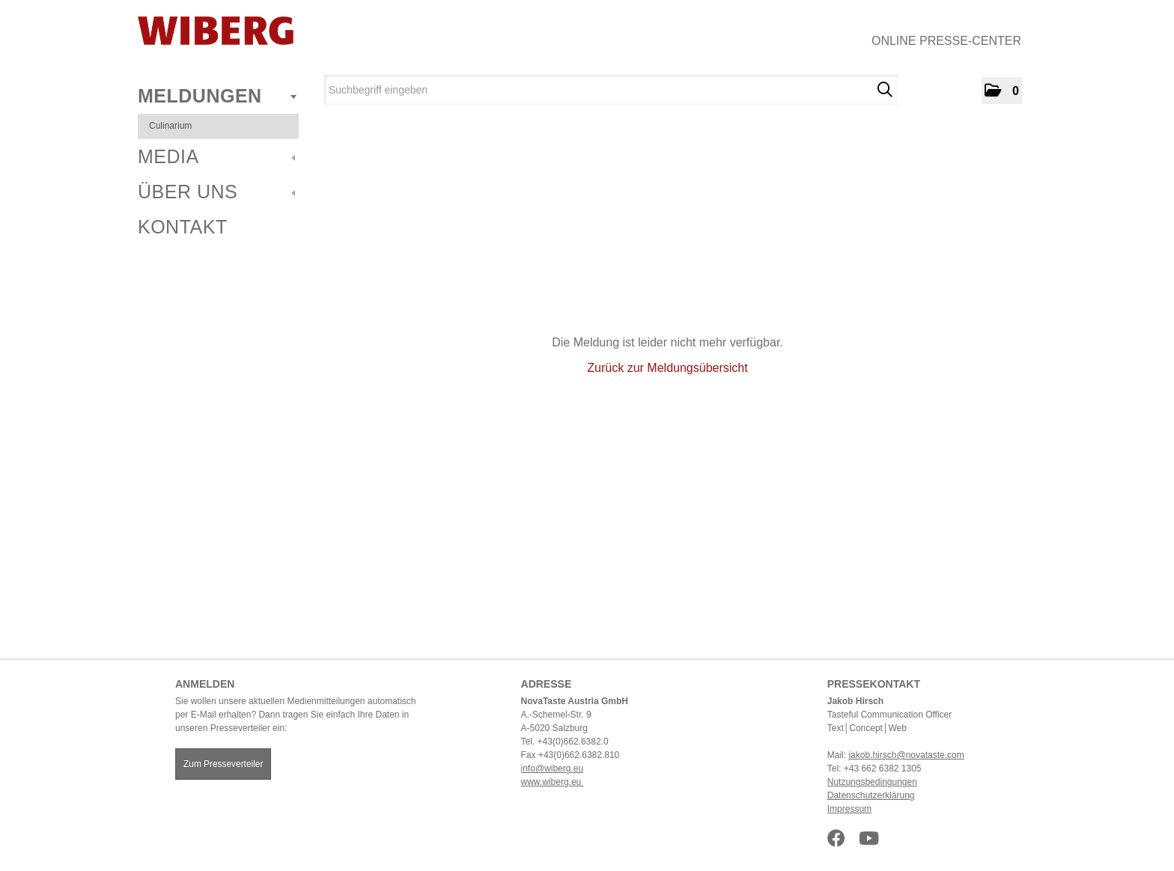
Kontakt (183, 226)
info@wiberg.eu (552, 768)
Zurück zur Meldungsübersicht (667, 367)
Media (216, 156)
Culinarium (170, 125)
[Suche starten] (885, 90)
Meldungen (217, 95)
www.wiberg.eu (552, 782)
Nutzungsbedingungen (872, 782)
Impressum (849, 809)
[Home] (216, 30)
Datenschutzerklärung (871, 795)
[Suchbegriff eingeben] (611, 90)
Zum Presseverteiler (223, 764)
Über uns (216, 191)
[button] (1002, 90)
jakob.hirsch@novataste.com (906, 755)
